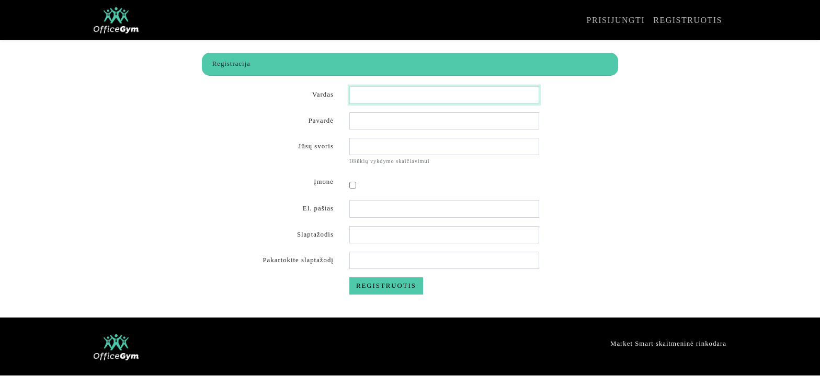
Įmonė (324, 181)
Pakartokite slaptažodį (298, 260)
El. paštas (318, 208)
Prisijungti (616, 20)
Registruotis (687, 20)
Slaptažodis (315, 234)
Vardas (323, 94)
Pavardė (321, 120)
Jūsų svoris (316, 146)
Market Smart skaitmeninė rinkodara (668, 343)
